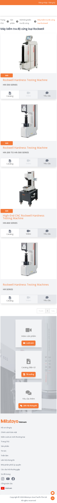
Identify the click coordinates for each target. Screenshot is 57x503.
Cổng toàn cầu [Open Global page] (7, 483)
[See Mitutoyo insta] (3, 479)
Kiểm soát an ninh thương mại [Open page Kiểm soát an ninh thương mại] (13, 437)
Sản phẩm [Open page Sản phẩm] (5, 446)
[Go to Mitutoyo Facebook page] (14, 479)
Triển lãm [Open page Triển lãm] (4, 455)
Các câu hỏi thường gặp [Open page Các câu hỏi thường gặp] (10, 469)
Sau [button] (53, 311)
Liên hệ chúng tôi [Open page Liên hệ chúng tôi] (8, 460)
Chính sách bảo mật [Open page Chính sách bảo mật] (9, 432)
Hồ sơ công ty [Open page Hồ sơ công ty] (6, 427)
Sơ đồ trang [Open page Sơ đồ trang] (5, 474)
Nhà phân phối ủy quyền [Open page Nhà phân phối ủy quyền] (11, 465)
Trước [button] (41, 311)
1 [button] (47, 311)
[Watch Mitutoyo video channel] (8, 479)
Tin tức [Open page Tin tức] (3, 451)
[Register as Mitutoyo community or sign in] (47, 2)
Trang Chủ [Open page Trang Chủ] (5, 441)
